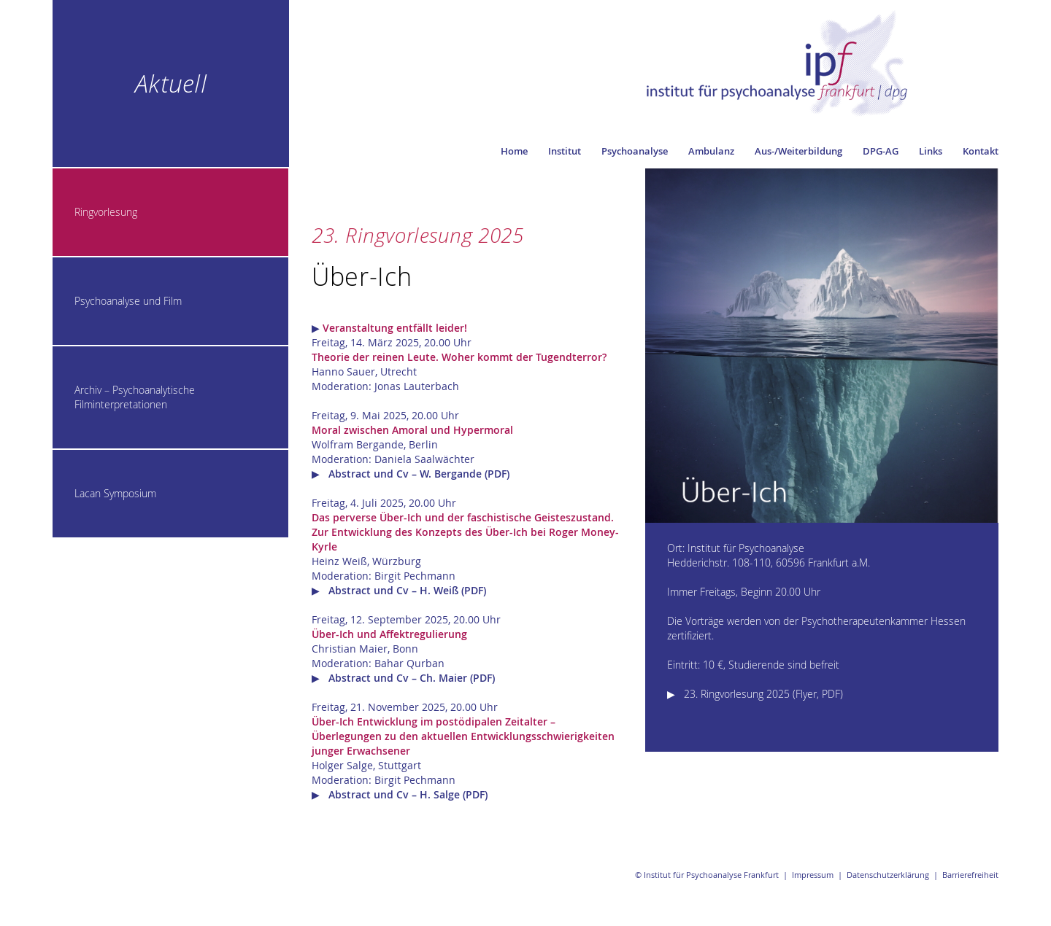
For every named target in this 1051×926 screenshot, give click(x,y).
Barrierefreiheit (970, 874)
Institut (564, 150)
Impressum (813, 874)
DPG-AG (880, 150)
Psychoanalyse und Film (128, 301)
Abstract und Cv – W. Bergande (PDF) (418, 473)
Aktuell (171, 83)
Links (930, 150)
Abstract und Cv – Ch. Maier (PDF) (411, 678)
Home (514, 150)
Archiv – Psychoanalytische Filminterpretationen (134, 397)
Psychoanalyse (634, 150)
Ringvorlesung (105, 212)
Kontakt (980, 150)
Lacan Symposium (115, 493)
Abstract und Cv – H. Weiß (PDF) (407, 590)
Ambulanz (711, 150)
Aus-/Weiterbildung (798, 150)
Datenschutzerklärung (888, 874)
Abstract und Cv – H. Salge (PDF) (408, 794)
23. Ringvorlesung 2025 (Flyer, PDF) (763, 694)
